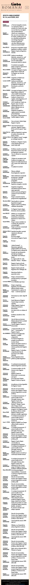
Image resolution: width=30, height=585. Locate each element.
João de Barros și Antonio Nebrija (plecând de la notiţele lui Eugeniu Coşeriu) (19, 321)
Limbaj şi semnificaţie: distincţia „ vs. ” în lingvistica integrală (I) (18, 83)
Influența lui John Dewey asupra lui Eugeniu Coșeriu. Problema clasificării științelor (19, 467)
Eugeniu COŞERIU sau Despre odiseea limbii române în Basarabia (19, 424)
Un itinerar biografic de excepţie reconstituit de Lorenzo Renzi (17, 340)
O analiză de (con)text (17, 166)
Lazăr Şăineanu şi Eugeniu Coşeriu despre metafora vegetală (18, 302)
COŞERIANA (5, 21)
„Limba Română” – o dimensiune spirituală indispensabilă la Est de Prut (18, 247)
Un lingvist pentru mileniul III (19, 250)
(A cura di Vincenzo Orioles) (18, 193)
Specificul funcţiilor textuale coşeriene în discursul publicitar (18, 233)
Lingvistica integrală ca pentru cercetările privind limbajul (18, 112)
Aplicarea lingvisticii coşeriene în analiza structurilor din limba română (19, 134)
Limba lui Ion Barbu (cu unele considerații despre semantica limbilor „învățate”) (18, 504)
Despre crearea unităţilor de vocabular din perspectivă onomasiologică (18, 223)
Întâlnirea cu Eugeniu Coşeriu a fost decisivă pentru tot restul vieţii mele (18, 143)
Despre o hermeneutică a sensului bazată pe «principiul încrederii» (18, 278)
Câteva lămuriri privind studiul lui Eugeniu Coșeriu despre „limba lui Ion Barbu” (18, 499)
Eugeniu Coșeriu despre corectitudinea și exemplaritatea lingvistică (18, 443)
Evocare (13, 241)
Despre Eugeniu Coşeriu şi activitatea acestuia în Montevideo (18, 307)
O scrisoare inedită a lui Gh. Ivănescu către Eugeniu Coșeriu (18, 370)
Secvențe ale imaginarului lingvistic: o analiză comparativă (17, 335)
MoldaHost (22, 584)
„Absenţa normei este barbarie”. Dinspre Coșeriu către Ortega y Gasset (18, 404)
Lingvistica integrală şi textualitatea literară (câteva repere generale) (18, 188)
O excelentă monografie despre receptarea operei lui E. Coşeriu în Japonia (19, 66)
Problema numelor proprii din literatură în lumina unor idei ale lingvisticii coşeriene (19, 150)
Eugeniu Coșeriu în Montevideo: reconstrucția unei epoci (18, 375)
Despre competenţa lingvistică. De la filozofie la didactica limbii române (18, 286)
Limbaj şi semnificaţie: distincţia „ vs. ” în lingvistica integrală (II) (18, 57)
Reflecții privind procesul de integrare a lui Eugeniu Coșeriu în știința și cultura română (19, 409)
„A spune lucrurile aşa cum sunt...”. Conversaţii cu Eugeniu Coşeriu (18, 330)
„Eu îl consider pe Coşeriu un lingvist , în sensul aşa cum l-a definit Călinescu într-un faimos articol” (18, 106)
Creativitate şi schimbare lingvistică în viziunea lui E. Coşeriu (18, 218)
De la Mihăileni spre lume (18, 282)
